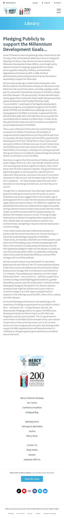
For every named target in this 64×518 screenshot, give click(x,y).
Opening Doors (32, 421)
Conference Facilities (32, 407)
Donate (35, 3)
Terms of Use (21, 513)
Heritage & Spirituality (32, 426)
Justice (32, 431)
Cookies (37, 513)
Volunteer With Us (32, 459)
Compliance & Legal (49, 513)
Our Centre (32, 402)
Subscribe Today (32, 479)
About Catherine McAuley (32, 398)
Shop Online (32, 449)
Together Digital (54, 509)
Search (58, 3)
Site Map (11, 513)
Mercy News (32, 435)
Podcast (46, 3)
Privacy (30, 513)
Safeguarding (32, 412)
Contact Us (32, 445)
